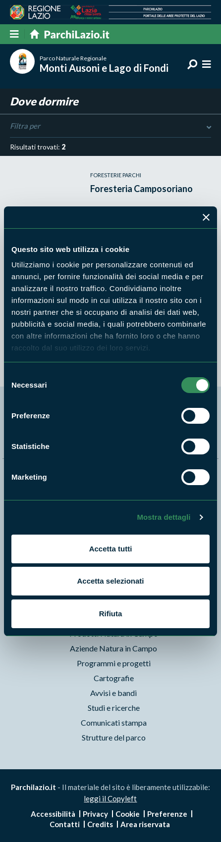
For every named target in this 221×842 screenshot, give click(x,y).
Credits (100, 824)
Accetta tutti (110, 549)
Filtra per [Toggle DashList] (110, 126)
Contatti (65, 824)
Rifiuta (110, 613)
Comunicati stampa (114, 722)
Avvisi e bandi (113, 692)
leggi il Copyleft (110, 798)
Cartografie (114, 678)
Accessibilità (53, 813)
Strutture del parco (114, 737)
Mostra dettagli (163, 517)
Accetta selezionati (110, 581)
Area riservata (145, 824)
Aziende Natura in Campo (113, 648)
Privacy (95, 813)
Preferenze (167, 813)
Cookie (127, 813)
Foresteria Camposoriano (141, 188)
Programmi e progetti (114, 663)
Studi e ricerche (114, 707)
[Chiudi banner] (206, 217)
